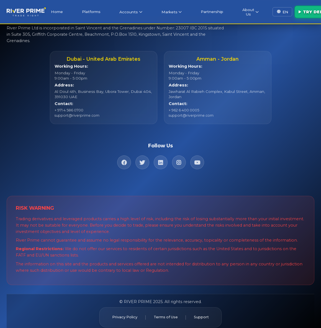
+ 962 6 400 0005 (183, 113)
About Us (241, 11)
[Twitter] (142, 159)
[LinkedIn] (161, 159)
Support (205, 313)
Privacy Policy (121, 313)
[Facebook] (124, 159)
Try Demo (302, 10)
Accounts (132, 11)
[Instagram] (179, 159)
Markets (169, 11)
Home (65, 10)
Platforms (95, 10)
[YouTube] (197, 159)
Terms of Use (165, 313)
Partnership (206, 10)
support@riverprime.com (75, 118)
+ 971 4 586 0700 (68, 113)
